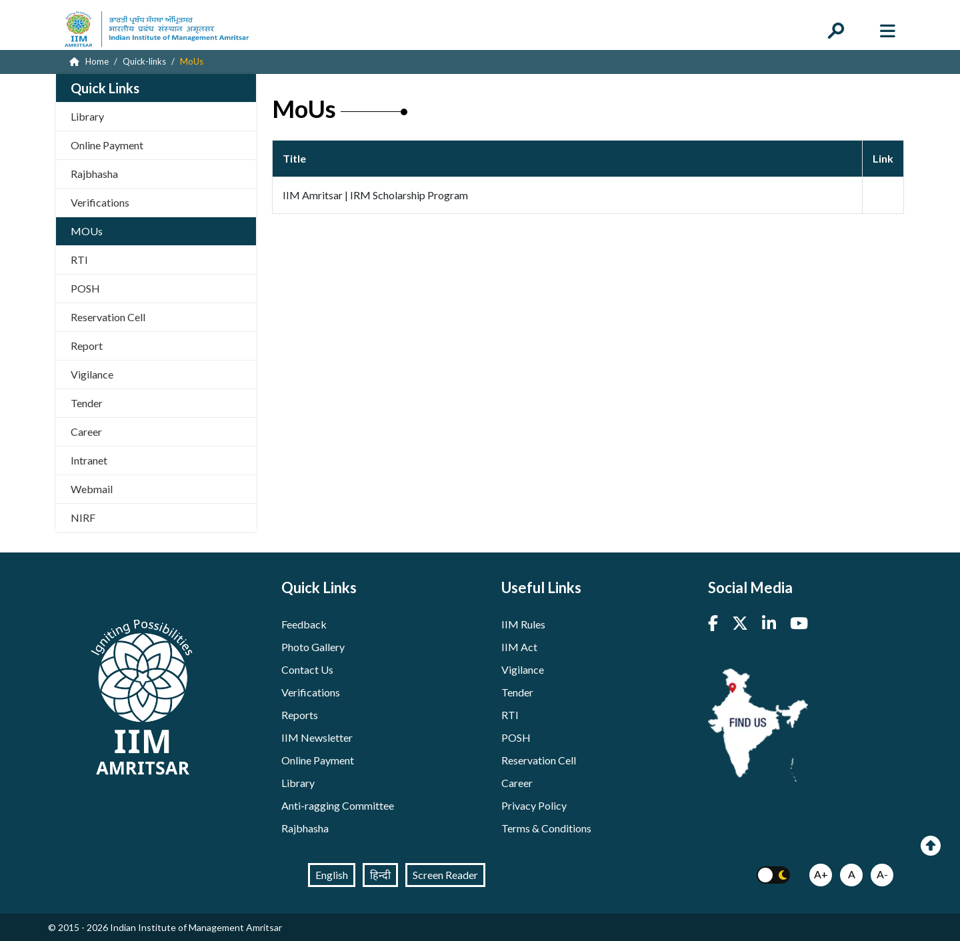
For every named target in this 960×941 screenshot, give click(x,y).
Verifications (100, 202)
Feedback (304, 624)
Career (86, 431)
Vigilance (92, 374)
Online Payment (107, 145)
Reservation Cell (108, 317)
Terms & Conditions (546, 828)
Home (89, 61)
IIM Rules (523, 624)
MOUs (87, 231)
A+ (821, 874)
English (331, 874)
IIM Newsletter (317, 737)
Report (87, 345)
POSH (85, 288)
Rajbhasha (94, 173)
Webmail (92, 488)
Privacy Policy (534, 805)
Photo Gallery (313, 646)
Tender (87, 403)
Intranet (89, 460)
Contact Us (307, 669)
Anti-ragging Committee (337, 805)
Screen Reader (445, 874)
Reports (299, 714)
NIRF (83, 517)
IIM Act (519, 646)
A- (882, 874)
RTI (79, 259)
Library (87, 116)
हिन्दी (380, 874)
